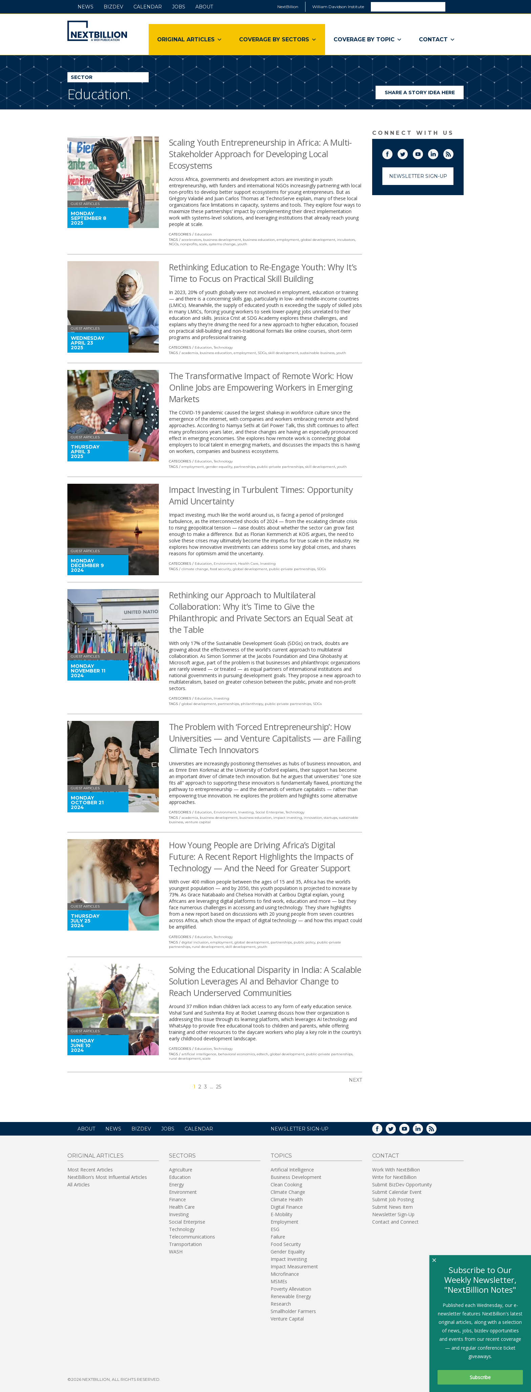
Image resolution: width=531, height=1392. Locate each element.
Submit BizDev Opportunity (402, 1184)
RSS (436, 1131)
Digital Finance (287, 1207)
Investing (268, 563)
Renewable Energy (291, 1296)
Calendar (147, 7)
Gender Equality (288, 1251)
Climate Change (288, 1192)
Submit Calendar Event (397, 1192)
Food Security (286, 1244)
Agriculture (180, 1169)
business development (222, 239)
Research (281, 1304)
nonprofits (188, 244)
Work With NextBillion (396, 1169)
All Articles (78, 1184)
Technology (223, 347)
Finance (177, 1199)
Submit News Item (392, 1207)
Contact (437, 39)
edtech (262, 1054)
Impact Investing (289, 1259)
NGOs (173, 244)
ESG (275, 1229)
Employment (284, 1222)
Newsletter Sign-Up (418, 176)
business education (259, 239)
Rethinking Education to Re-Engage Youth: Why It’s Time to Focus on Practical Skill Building (263, 272)
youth (242, 244)
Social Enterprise (269, 812)
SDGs (262, 353)
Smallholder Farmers (293, 1311)
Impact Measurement (294, 1266)
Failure (278, 1236)
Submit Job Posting (393, 1199)
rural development (208, 946)
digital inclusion (195, 942)
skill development (283, 353)
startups (330, 817)
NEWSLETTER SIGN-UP (299, 1129)
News (85, 7)
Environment (225, 563)
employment (288, 239)
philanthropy (252, 704)
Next (355, 1080)
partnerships (244, 466)
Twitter (407, 153)
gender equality (219, 466)
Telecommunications (192, 1236)
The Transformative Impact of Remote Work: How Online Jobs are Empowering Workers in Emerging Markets (261, 387)
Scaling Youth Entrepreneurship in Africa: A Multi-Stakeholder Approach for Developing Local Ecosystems (260, 154)
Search (454, 6)
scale (203, 244)
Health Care (248, 563)
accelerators (191, 239)
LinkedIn (422, 1131)
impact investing (287, 817)
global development (318, 239)
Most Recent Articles (90, 1169)
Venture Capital (287, 1318)
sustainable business (317, 353)
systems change (222, 244)
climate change (195, 569)
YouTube (422, 153)
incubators (346, 239)
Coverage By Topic (368, 39)
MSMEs (279, 1281)
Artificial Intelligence (292, 1169)
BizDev (113, 7)
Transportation (185, 1244)
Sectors (182, 1155)
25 (218, 1087)
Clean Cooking (286, 1184)
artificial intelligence (199, 1054)
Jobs (178, 7)
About (204, 7)
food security (220, 569)
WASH (176, 1251)
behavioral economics (236, 1054)
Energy (176, 1184)
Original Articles (189, 39)
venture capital (198, 822)
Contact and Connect (395, 1222)
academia (190, 353)
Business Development (296, 1177)
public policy (304, 942)
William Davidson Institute (338, 6)
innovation (313, 817)
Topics (281, 1155)
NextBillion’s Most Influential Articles (107, 1177)
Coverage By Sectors (278, 39)
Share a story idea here (424, 94)
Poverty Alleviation (291, 1289)
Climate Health (287, 1199)
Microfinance (285, 1274)
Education (203, 234)
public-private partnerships (280, 466)
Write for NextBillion (394, 1177)
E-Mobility (281, 1214)
